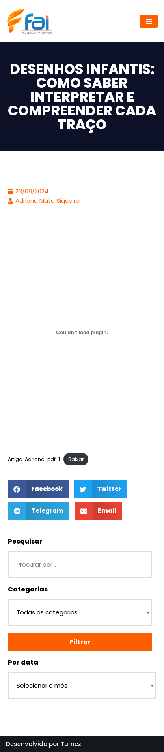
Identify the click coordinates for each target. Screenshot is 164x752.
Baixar (76, 459)
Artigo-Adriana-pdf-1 (34, 459)
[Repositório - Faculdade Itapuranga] (29, 21)
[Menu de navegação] (149, 21)
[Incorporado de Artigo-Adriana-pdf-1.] (82, 332)
